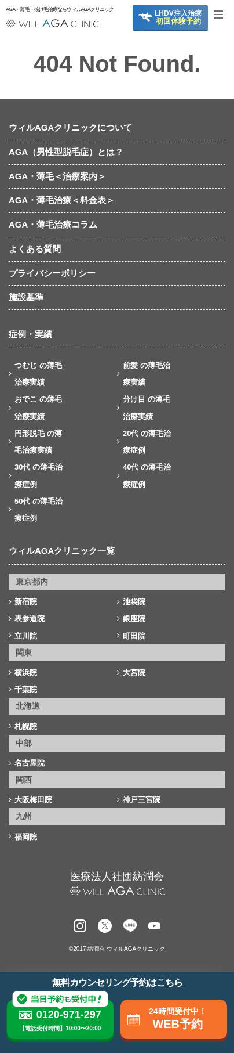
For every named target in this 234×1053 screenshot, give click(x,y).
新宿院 (25, 601)
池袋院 (134, 601)
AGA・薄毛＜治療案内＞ (57, 176)
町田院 (134, 636)
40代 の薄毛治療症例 (147, 475)
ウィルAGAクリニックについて (70, 127)
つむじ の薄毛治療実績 (38, 374)
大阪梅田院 (33, 799)
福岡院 (25, 836)
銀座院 (134, 618)
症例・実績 (30, 334)
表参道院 (29, 618)
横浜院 (25, 672)
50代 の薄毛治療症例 (38, 509)
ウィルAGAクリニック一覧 (62, 551)
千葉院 (25, 689)
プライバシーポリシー (52, 273)
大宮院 (134, 672)
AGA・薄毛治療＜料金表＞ (62, 200)
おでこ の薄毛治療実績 (38, 407)
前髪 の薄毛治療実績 (146, 374)
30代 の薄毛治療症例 (38, 475)
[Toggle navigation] (222, 14)
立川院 (25, 636)
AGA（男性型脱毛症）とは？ (66, 152)
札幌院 (25, 726)
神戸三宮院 (141, 799)
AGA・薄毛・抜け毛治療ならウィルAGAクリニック (52, 9)
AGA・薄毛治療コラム (53, 224)
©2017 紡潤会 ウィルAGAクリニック (117, 949)
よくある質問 (35, 249)
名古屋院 (29, 763)
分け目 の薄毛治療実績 (146, 407)
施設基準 (26, 297)
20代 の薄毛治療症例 (147, 442)
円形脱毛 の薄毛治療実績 (38, 442)
